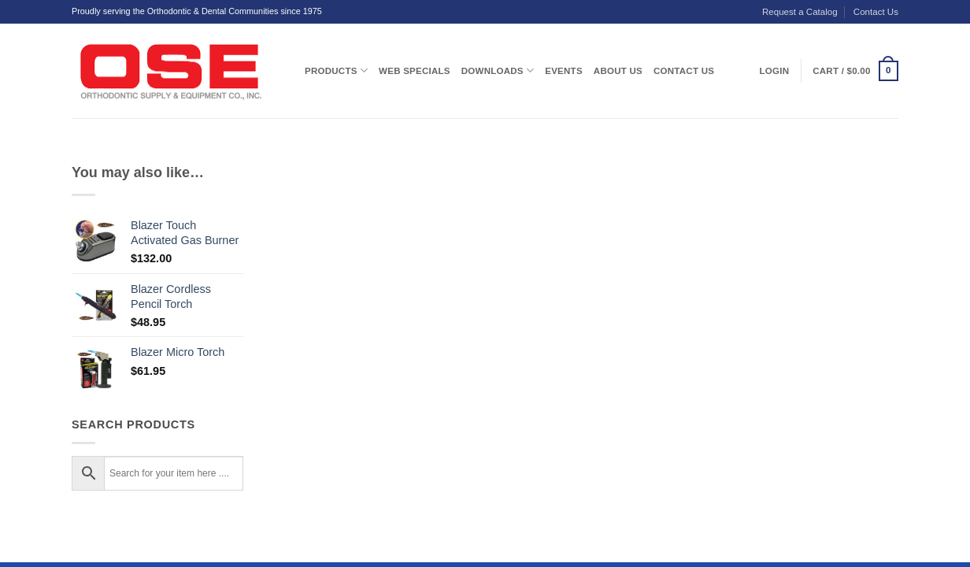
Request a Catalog (800, 12)
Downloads (497, 70)
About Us (618, 71)
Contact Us (875, 12)
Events (564, 71)
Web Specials (414, 71)
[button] (855, 70)
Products (336, 70)
